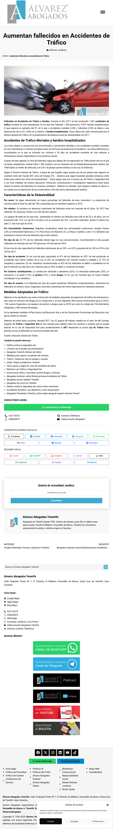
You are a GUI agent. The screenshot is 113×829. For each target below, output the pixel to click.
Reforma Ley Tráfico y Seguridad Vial (24, 369)
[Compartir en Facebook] (57, 436)
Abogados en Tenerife (33, 522)
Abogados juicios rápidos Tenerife (23, 379)
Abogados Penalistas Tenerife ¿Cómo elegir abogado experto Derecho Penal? (43, 393)
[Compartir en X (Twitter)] (14, 436)
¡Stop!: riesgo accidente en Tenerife (23, 362)
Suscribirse (56, 501)
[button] (107, 805)
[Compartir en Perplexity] (20, 463)
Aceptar (50, 821)
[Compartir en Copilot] (53, 463)
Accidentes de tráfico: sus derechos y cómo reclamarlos (33, 390)
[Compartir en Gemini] (78, 456)
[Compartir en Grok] (99, 456)
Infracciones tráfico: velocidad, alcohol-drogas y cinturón (33, 372)
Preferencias (97, 821)
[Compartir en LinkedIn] (35, 436)
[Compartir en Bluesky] (53, 443)
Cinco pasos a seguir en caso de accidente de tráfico (31, 366)
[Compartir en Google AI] (57, 456)
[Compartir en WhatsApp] (99, 436)
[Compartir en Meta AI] (87, 463)
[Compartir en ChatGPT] (35, 456)
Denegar (74, 821)
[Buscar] (106, 568)
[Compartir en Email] (20, 443)
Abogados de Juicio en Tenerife (21, 383)
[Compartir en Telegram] (78, 436)
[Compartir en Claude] (14, 456)
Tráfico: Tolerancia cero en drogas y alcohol (27, 359)
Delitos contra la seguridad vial (21, 345)
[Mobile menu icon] (102, 12)
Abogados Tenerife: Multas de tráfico (24, 352)
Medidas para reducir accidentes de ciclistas (27, 355)
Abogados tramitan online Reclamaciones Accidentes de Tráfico (37, 376)
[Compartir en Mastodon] (87, 443)
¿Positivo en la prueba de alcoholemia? (25, 348)
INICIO (5, 56)
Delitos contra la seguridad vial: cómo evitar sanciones (32, 386)
